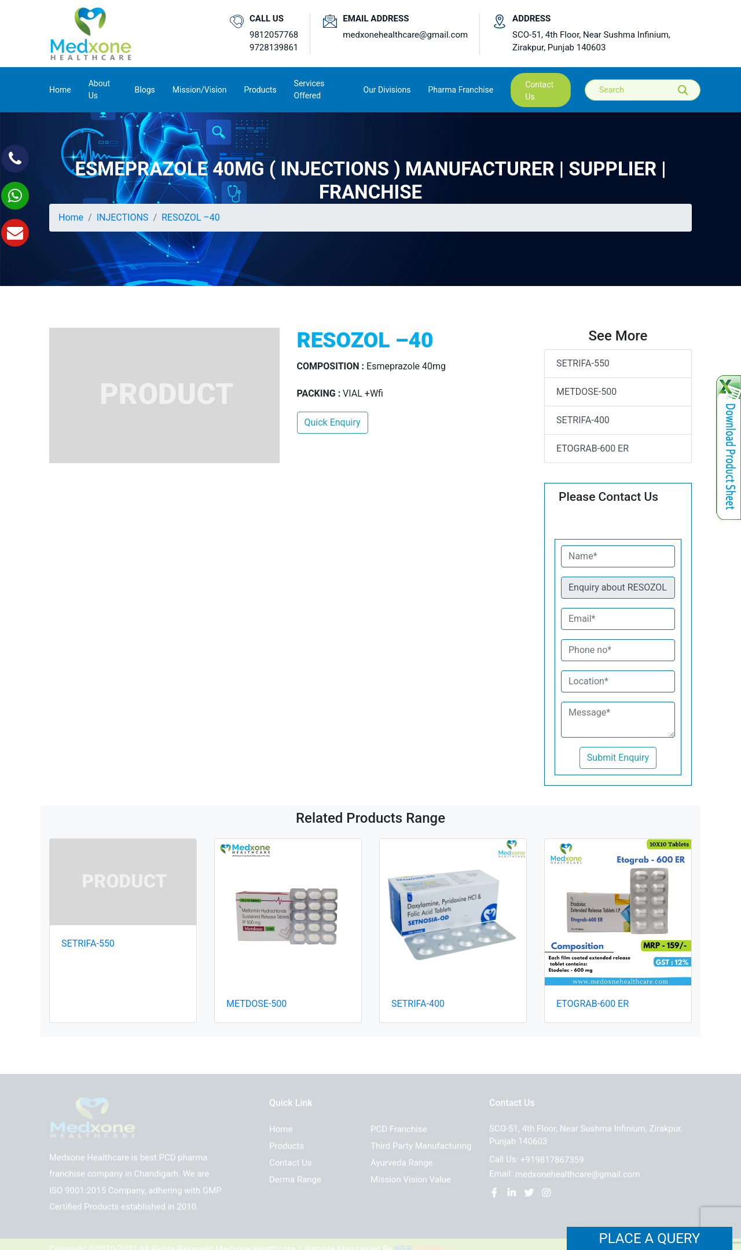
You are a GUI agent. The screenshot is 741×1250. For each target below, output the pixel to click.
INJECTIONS (123, 217)
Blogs (145, 89)
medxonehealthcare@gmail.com (405, 35)
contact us (539, 90)
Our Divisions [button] (387, 89)
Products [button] (260, 89)
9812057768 (274, 35)
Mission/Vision (200, 89)
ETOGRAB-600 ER (592, 448)
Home (60, 88)
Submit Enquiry (618, 757)
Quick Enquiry (333, 422)
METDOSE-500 (586, 391)
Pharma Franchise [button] (460, 89)
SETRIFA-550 (583, 363)
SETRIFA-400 (583, 420)
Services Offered (309, 89)
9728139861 (274, 47)
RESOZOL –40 (191, 217)
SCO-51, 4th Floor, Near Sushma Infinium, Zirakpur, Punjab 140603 (591, 41)
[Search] (650, 90)
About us (99, 89)
